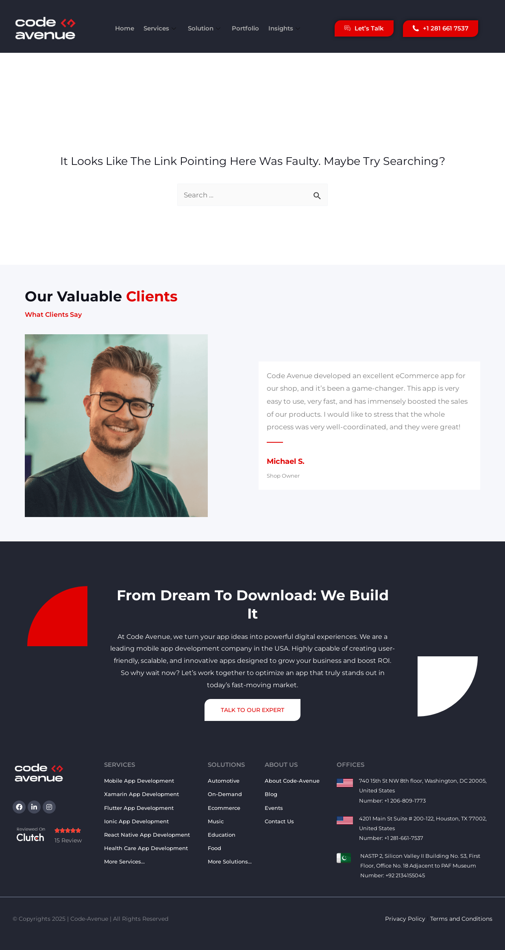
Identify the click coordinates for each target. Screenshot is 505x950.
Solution (205, 28)
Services (162, 28)
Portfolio (244, 28)
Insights (283, 28)
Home (127, 28)
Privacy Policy (405, 918)
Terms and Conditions (461, 918)
